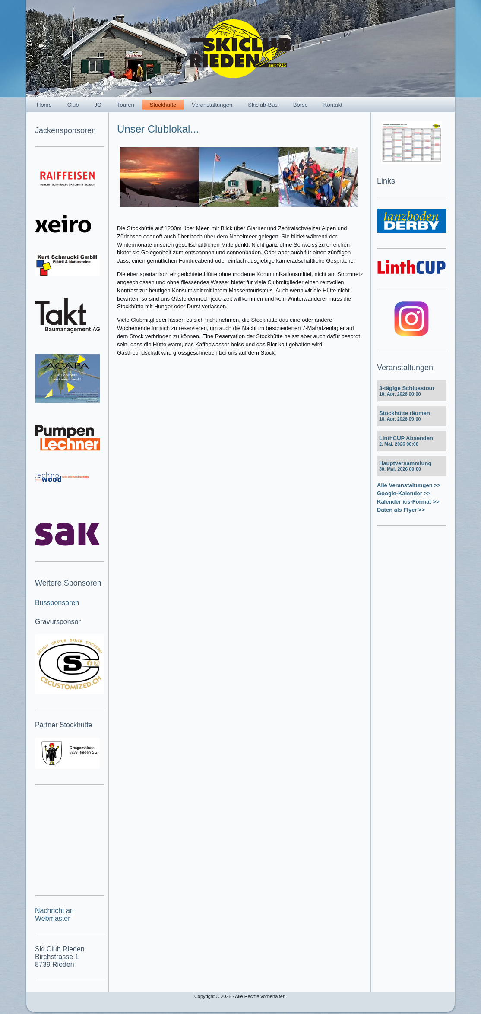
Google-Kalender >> (403, 493)
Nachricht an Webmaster (54, 914)
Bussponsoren (57, 602)
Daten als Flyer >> (401, 510)
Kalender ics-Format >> (408, 501)
